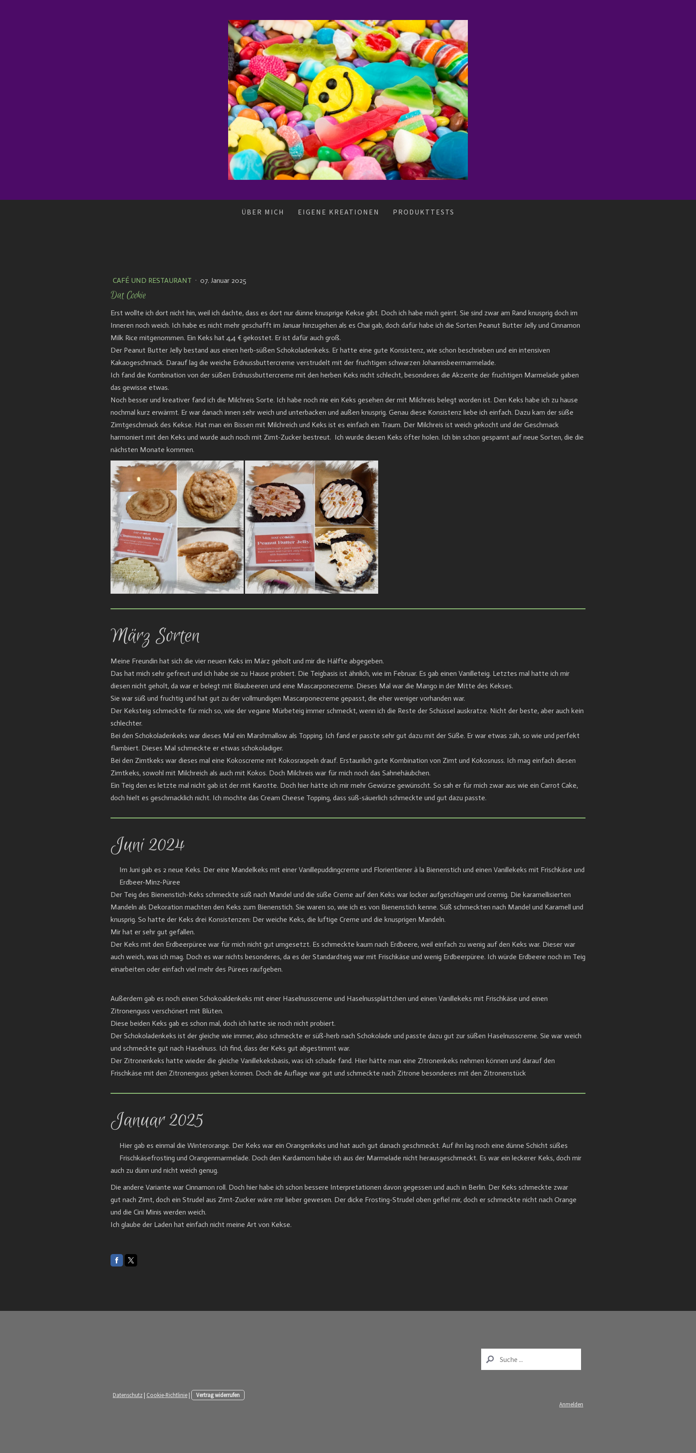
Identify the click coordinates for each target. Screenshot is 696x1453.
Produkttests (424, 211)
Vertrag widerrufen (218, 1394)
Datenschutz (127, 1394)
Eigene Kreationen (339, 211)
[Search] (531, 1359)
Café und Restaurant (153, 280)
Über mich (263, 211)
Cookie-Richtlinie (166, 1394)
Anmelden (571, 1404)
